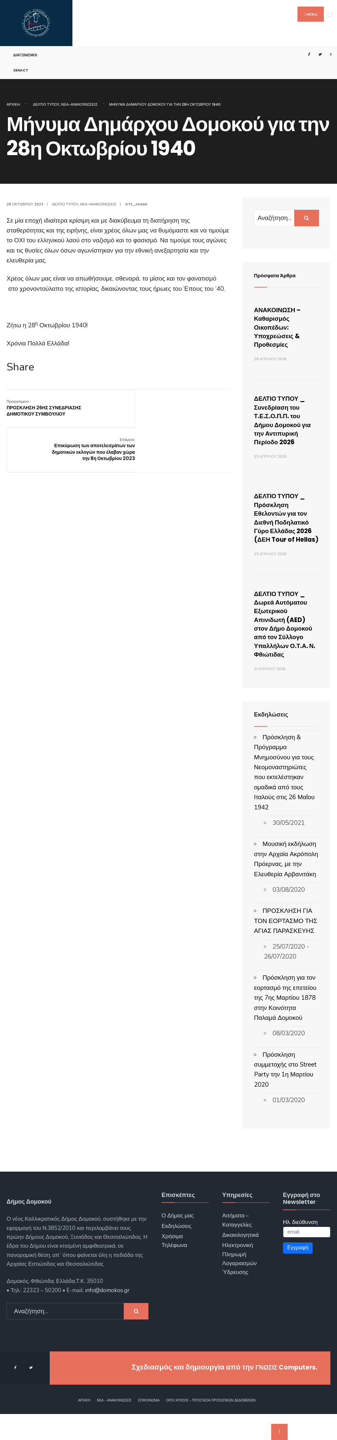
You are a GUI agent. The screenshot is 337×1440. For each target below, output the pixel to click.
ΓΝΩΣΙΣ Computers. (281, 1393)
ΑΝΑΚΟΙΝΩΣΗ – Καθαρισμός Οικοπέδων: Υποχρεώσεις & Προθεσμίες (282, 327)
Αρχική (13, 104)
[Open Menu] (330, 15)
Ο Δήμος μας (178, 1241)
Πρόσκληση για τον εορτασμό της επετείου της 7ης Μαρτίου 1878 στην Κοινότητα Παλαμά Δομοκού (285, 1024)
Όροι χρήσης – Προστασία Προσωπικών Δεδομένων (211, 1426)
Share (20, 367)
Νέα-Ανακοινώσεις (79, 104)
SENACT (20, 70)
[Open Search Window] (328, 54)
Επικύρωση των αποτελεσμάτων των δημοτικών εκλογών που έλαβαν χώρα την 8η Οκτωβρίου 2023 (193, 414)
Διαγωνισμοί (25, 55)
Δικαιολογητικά (240, 1261)
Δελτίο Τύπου (46, 104)
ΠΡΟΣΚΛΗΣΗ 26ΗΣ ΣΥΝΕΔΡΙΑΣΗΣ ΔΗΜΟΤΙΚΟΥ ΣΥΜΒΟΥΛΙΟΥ (44, 407)
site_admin (136, 204)
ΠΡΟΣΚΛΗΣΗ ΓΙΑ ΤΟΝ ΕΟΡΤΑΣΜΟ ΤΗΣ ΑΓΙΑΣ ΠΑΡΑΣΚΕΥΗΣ (285, 947)
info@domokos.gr (107, 1316)
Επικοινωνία (149, 1426)
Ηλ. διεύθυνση (300, 1248)
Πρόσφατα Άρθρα (278, 275)
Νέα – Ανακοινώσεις (114, 1426)
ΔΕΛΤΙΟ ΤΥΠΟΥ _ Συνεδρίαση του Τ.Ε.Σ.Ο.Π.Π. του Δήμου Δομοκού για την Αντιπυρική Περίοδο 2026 (286, 420)
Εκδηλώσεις (177, 1252)
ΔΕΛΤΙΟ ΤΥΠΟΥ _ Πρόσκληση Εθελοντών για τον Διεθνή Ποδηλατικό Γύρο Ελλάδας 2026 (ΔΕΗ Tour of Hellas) (285, 526)
